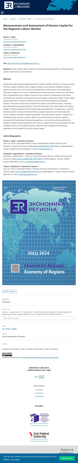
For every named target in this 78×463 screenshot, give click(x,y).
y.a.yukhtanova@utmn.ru (27, 174)
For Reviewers (39, 396)
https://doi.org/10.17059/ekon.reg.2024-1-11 (24, 63)
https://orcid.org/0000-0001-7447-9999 (14, 49)
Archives (13, 19)
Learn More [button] (15, 459)
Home (5, 19)
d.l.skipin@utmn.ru (44, 149)
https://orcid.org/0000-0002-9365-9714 (14, 57)
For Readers (39, 390)
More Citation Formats (11, 318)
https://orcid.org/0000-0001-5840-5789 (14, 41)
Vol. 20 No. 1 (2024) (25, 19)
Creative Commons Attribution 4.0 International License (39, 357)
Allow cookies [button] (67, 458)
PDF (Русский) (10, 291)
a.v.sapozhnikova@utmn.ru (34, 162)
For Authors (39, 393)
